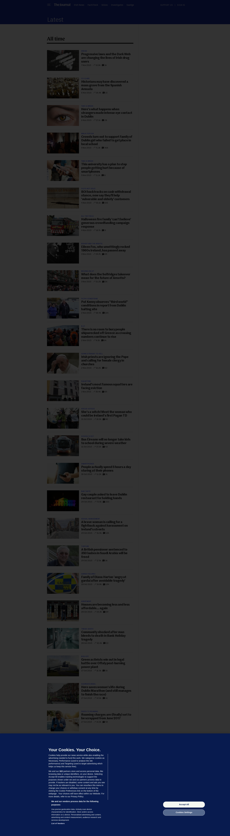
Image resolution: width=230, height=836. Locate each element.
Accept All (184, 804)
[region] (115, 784)
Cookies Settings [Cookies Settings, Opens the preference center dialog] (184, 812)
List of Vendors (58, 823)
